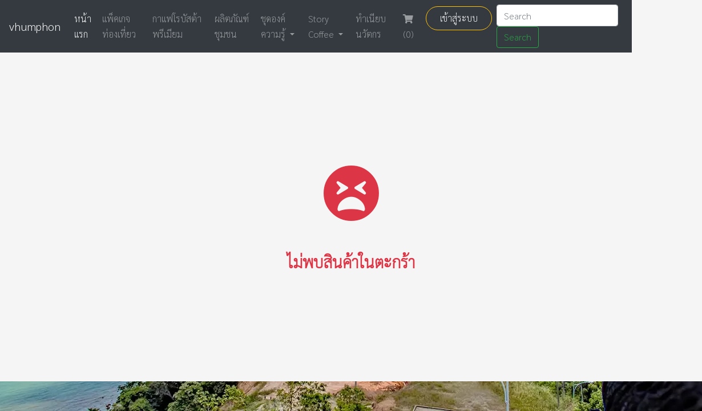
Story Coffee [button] (322, 26)
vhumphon (34, 26)
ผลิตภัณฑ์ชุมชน (232, 26)
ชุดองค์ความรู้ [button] (274, 26)
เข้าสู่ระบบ (459, 18)
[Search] (557, 15)
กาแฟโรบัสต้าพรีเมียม (176, 26)
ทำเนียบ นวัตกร (371, 26)
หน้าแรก (82, 26)
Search (517, 37)
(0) (408, 27)
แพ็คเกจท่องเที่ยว (119, 26)
